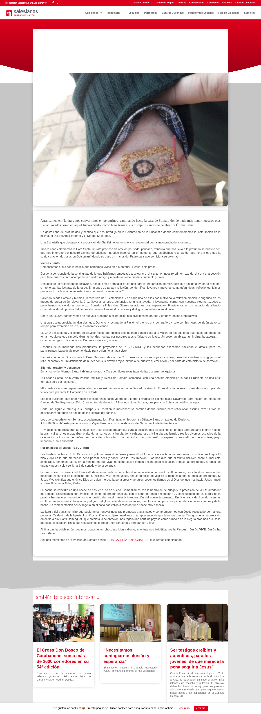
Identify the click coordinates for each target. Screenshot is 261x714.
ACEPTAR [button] (200, 708)
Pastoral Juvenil (141, 3)
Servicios (249, 13)
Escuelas (133, 13)
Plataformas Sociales (201, 13)
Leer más (184, 708)
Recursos (227, 3)
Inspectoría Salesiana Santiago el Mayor (26, 3)
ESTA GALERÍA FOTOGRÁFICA (127, 539)
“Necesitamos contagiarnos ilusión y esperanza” (126, 656)
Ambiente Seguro (165, 3)
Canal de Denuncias (245, 3)
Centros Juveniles (173, 13)
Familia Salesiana (228, 13)
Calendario (213, 3)
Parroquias (150, 13)
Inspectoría (113, 13)
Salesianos (92, 13)
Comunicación (196, 3)
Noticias (181, 3)
